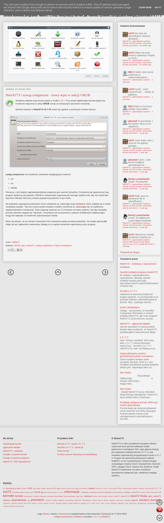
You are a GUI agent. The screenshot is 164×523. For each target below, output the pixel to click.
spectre (134, 500)
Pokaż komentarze (63, 245)
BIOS (54, 488)
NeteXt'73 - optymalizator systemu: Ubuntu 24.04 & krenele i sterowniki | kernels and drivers (137, 43)
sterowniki (155, 500)
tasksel (20, 503)
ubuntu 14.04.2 (37, 503)
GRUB (17, 245)
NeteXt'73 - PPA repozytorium (16, 461)
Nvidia (143, 496)
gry (42, 492)
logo (81, 496)
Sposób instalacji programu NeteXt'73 (138, 272)
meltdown (88, 496)
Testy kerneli (63, 451)
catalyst (91, 488)
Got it (158, 7)
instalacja (85, 492)
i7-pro (61, 492)
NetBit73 (117, 496)
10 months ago (145, 45)
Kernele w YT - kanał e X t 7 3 (71, 444)
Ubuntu (46, 514)
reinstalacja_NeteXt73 (73, 500)
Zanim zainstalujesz (130, 307)
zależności (133, 503)
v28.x (93, 503)
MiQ (130, 72)
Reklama (78, 516)
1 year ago (143, 133)
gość (31, 492)
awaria (48, 488)
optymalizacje (18, 500)
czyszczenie (112, 488)
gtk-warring (48, 492)
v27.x (89, 503)
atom (39, 488)
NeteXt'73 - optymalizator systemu (136, 80)
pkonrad (132, 121)
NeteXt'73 (125, 496)
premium (37, 500)
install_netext (145, 492)
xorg (126, 503)
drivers (135, 488)
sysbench (80, 204)
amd (19, 488)
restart (94, 500)
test (25, 503)
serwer (112, 500)
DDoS (120, 488)
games (23, 492)
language (50, 496)
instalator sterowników (113, 492)
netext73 (134, 496)
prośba (54, 500)
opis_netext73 (27, 245)
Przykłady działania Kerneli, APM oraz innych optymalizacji (139, 403)
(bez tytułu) (125, 372)
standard (144, 500)
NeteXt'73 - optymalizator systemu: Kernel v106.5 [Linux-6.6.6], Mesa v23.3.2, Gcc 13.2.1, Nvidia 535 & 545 (138, 242)
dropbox (142, 488)
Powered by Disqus (130, 252)
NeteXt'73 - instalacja (13, 451)
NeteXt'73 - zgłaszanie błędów (135, 323)
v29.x (98, 503)
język (156, 492)
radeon (61, 500)
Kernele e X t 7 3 (128, 291)
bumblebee (83, 488)
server (106, 500)
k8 (160, 492)
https (55, 492)
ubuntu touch (61, 503)
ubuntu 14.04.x (49, 503)
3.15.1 (62, 100)
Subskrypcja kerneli (12, 444)
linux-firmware (70, 496)
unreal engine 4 (74, 503)
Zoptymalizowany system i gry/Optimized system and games (136, 354)
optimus (6, 500)
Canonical (63, 514)
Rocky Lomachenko (138, 179)
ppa (29, 500)
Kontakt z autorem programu (16, 458)
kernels (19, 496)
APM (30, 488)
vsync (108, 503)
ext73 (131, 33)
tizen (29, 503)
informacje (72, 492)
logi (77, 496)
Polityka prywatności (63, 516)
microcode (102, 496)
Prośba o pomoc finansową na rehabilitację (77, 454)
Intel (152, 492)
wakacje (114, 503)
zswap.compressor (44, 245)
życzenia (20, 506)
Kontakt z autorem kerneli (15, 454)
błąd (58, 488)
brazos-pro (71, 488)
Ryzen (100, 500)
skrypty (127, 500)
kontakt (36, 496)
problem (48, 500)
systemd (14, 503)
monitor (110, 496)
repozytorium (87, 500)
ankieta (24, 488)
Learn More (145, 7)
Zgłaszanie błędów (11, 447)
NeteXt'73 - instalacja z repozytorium (138, 264)
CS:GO (105, 488)
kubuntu (43, 496)
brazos (63, 488)
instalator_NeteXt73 (131, 492)
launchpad (58, 496)
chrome (99, 488)
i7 (58, 492)
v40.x (103, 503)
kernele (8, 496)
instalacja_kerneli (96, 492)
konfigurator (28, 496)
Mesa (95, 496)
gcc (27, 492)
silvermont (120, 500)
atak (34, 488)
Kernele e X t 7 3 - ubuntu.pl (70, 447)
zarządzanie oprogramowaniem (149, 503)
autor (43, 488)
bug (76, 488)
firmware (16, 492)
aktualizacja (11, 488)
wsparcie (121, 503)
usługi (83, 503)
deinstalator (127, 488)
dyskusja (148, 488)
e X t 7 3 (124, 337)
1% (4, 488)
